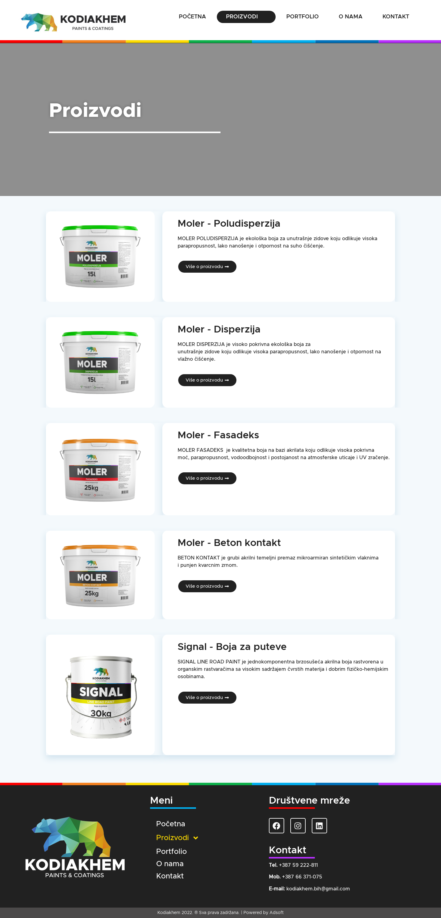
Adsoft (277, 913)
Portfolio (302, 17)
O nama (351, 17)
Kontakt (396, 17)
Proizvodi (246, 17)
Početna (192, 17)
